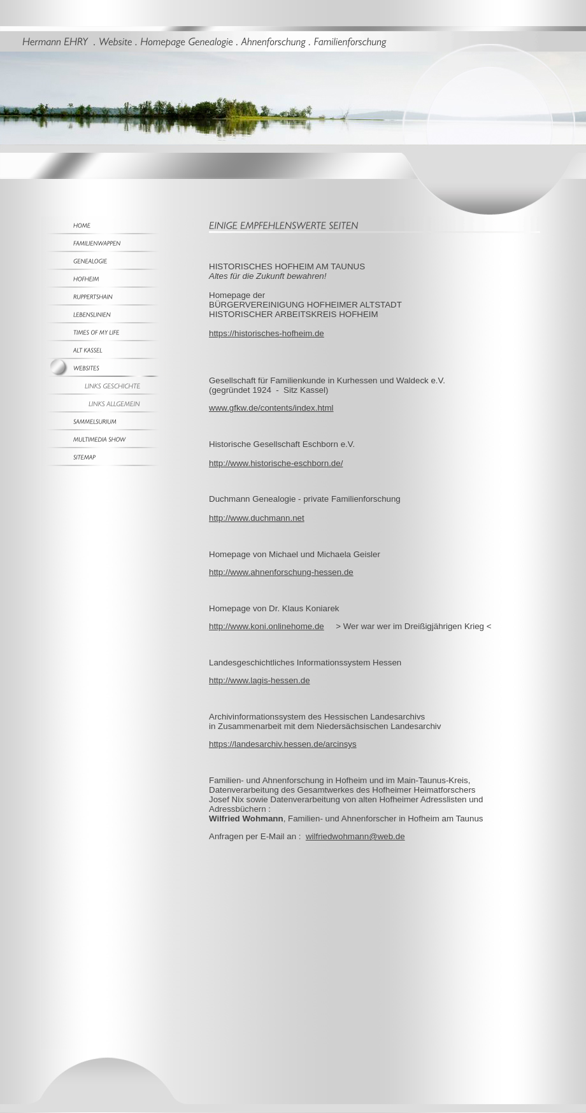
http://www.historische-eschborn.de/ (276, 463)
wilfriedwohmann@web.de (355, 836)
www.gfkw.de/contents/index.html (271, 408)
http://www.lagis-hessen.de (259, 680)
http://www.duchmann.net (256, 518)
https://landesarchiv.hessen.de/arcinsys (283, 744)
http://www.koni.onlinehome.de (266, 626)
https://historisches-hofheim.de (266, 333)
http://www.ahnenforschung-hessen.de (281, 572)
